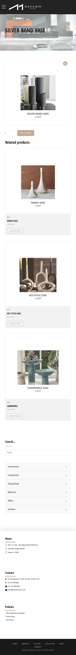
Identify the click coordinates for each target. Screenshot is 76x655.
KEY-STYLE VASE (14, 313)
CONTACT (38, 647)
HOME (15, 644)
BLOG (61, 644)
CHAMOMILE (12, 406)
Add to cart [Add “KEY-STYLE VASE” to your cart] (15, 323)
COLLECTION (50, 644)
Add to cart (25, 133)
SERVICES (25, 644)
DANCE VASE (12, 220)
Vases (8, 217)
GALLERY (37, 644)
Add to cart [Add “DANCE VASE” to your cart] (15, 231)
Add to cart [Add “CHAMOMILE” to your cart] (15, 416)
